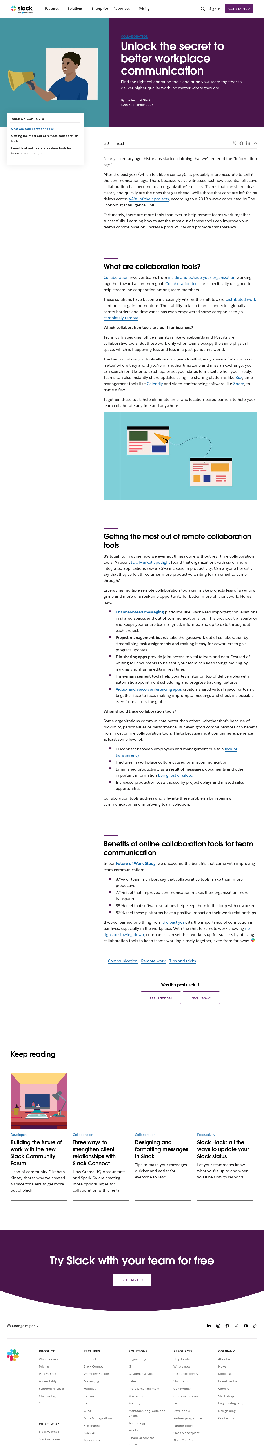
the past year (174, 922)
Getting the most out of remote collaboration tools (44, 138)
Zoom (238, 383)
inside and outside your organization (201, 277)
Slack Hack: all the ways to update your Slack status (223, 1149)
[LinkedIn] (209, 1326)
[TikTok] (255, 1326)
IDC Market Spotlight (150, 562)
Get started (239, 9)
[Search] (203, 9)
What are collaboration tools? (32, 129)
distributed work (241, 299)
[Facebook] (227, 1326)
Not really (201, 998)
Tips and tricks (182, 960)
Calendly (155, 383)
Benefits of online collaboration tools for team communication (41, 150)
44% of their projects (149, 198)
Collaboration (134, 36)
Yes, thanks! (161, 998)
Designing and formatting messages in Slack (161, 1149)
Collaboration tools (183, 283)
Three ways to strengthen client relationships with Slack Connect (94, 1153)
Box (238, 377)
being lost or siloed (175, 775)
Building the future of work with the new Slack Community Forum (36, 1153)
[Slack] (22, 9)
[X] (237, 1326)
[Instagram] (218, 1326)
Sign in (214, 9)
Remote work (153, 960)
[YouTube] (246, 1326)
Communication (123, 960)
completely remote (121, 317)
